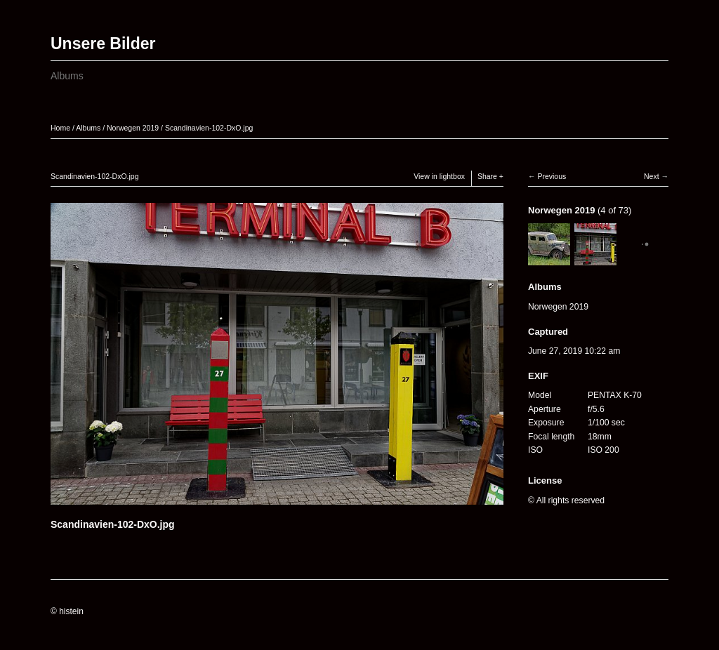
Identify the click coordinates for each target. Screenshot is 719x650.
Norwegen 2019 (133, 128)
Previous (551, 176)
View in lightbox (439, 176)
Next (651, 176)
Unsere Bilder (103, 43)
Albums (67, 75)
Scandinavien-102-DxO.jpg (209, 128)
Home (60, 128)
